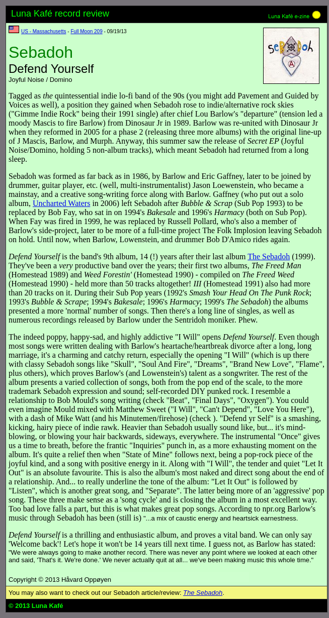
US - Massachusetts (43, 31)
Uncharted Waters (61, 203)
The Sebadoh (269, 256)
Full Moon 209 (86, 31)
